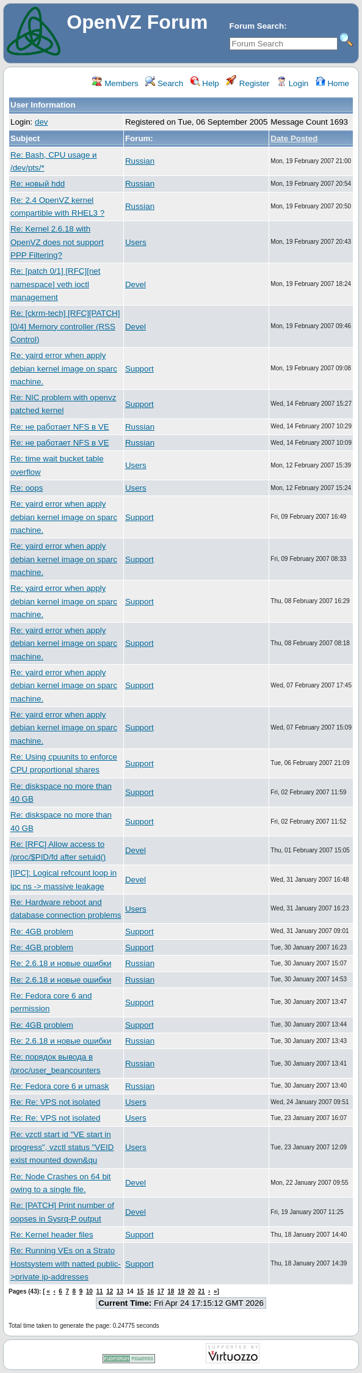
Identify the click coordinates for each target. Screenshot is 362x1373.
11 (99, 1291)
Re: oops (26, 487)
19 (181, 1291)
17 (160, 1291)
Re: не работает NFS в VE (59, 426)
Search (164, 83)
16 (150, 1291)
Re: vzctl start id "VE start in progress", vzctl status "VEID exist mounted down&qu (62, 1147)
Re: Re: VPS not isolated (55, 1102)
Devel (135, 284)
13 (120, 1291)
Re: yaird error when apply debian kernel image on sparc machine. (63, 368)
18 (170, 1291)
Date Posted (293, 138)
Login (292, 83)
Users (136, 242)
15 (140, 1291)
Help (204, 83)
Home (332, 83)
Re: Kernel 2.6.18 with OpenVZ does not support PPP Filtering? (57, 242)
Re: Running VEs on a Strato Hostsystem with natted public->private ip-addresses (65, 1263)
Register (247, 83)
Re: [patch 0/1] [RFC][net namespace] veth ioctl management (55, 284)
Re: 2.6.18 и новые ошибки (60, 963)
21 (201, 1291)
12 (109, 1291)
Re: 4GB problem (41, 931)
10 (89, 1291)
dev (41, 121)
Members (115, 83)
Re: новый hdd (37, 183)
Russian (139, 161)
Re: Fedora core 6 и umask (59, 1086)
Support (139, 368)
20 (191, 1291)
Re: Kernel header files (51, 1234)
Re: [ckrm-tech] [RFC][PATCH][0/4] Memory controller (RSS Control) (65, 326)
